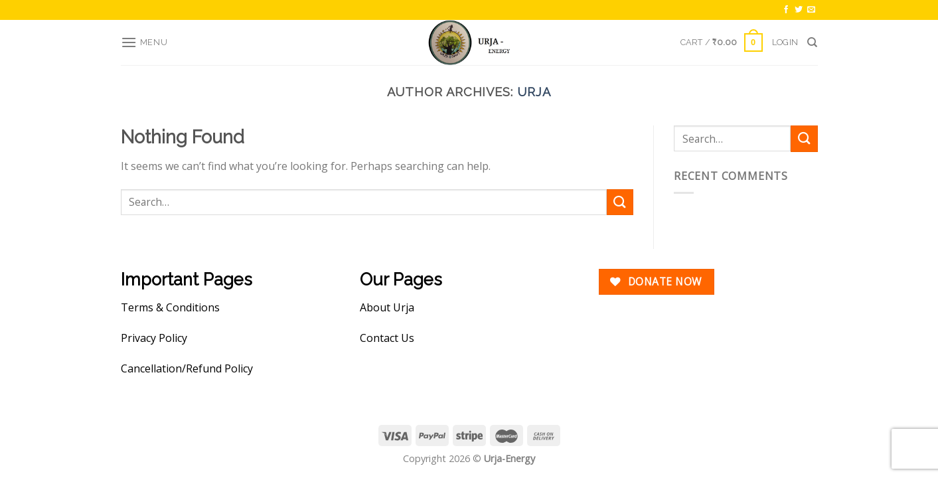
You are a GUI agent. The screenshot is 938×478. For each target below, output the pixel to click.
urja (534, 92)
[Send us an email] (811, 10)
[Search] (812, 42)
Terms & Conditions (170, 307)
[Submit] (620, 202)
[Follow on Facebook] (786, 10)
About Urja (387, 307)
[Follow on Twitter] (799, 10)
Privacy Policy (154, 338)
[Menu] (144, 42)
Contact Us (387, 338)
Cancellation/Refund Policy (187, 368)
